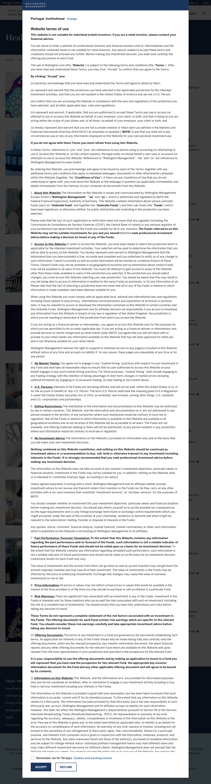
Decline (66, 767)
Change (72, 18)
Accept (41, 767)
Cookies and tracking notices (93, 758)
